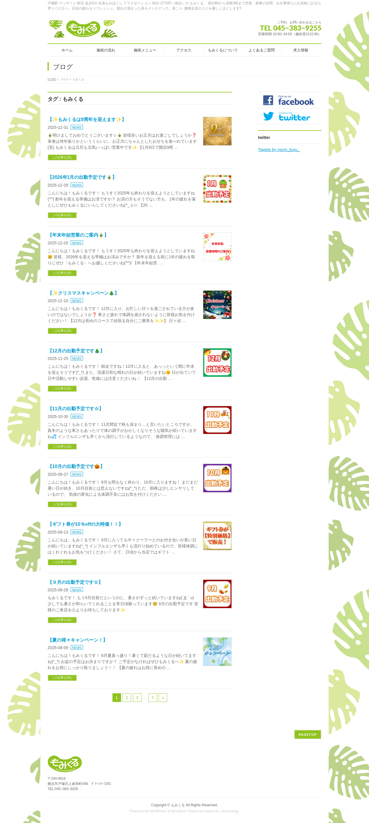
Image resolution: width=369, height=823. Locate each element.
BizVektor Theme (184, 811)
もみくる (178, 805)
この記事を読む (62, 157)
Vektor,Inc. (212, 811)
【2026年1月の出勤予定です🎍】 (82, 177)
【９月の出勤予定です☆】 (75, 582)
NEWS (77, 127)
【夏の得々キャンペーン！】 (78, 640)
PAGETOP (308, 734)
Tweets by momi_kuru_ (279, 149)
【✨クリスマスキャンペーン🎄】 (83, 293)
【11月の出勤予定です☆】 (75, 408)
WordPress (158, 811)
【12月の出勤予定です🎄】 (76, 350)
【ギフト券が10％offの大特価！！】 (85, 524)
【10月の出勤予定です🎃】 (76, 466)
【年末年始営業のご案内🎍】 (78, 235)
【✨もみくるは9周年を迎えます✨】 (87, 119)
